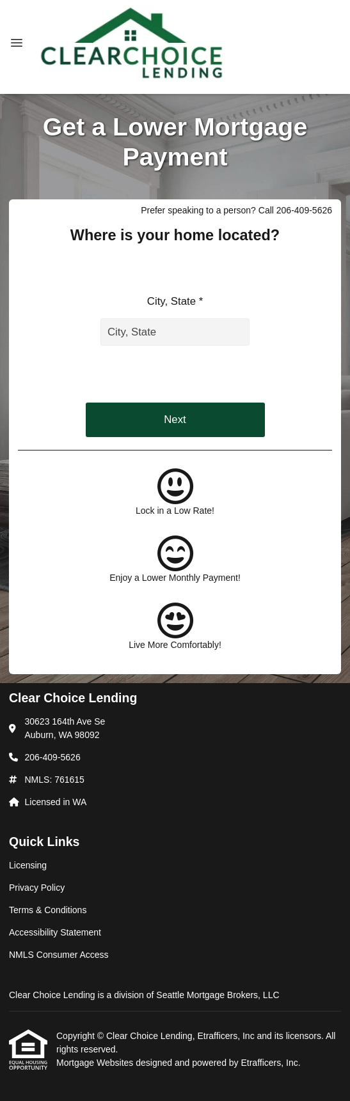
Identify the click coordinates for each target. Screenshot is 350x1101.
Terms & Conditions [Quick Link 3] (47, 910)
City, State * (175, 301)
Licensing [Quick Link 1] (28, 865)
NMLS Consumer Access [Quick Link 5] (59, 955)
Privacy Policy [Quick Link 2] (37, 887)
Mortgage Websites (96, 1063)
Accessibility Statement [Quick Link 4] (55, 932)
